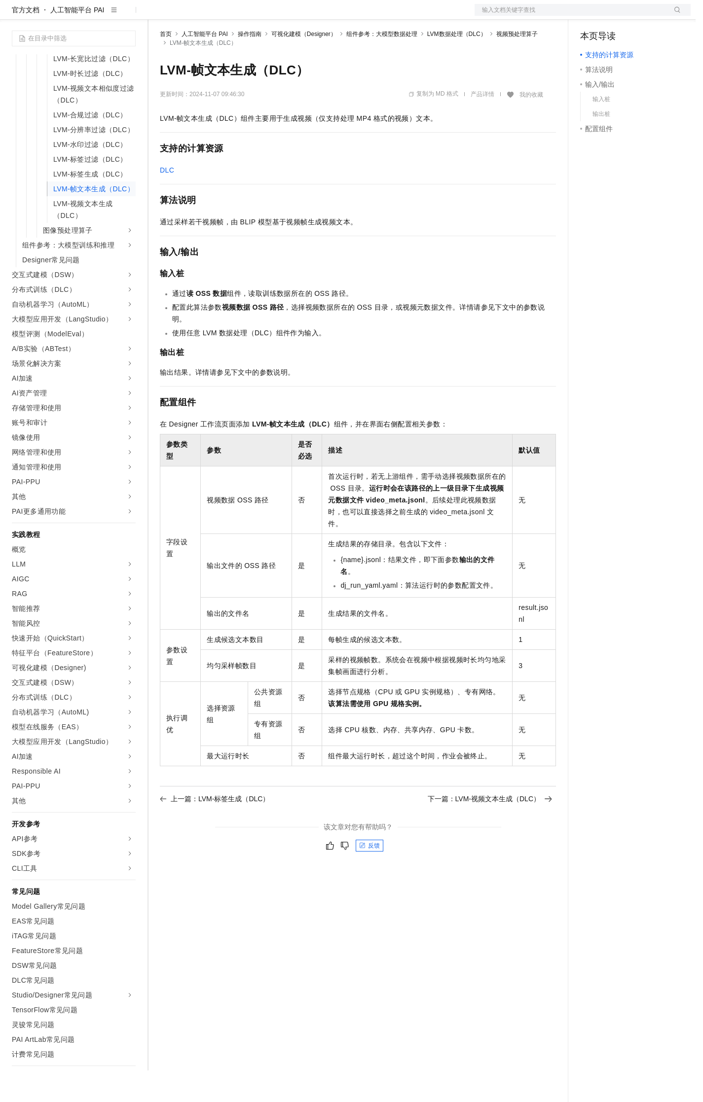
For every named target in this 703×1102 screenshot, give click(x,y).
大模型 (101, 16)
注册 (638, 15)
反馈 (369, 877)
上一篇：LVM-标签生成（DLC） (214, 830)
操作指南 (249, 65)
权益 (189, 16)
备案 (591, 15)
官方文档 (25, 41)
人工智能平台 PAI (77, 41)
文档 (570, 15)
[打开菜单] (16, 16)
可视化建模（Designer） (303, 65)
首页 (166, 65)
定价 (213, 16)
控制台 (615, 15)
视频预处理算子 (517, 65)
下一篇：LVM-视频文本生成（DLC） (490, 830)
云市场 (240, 16)
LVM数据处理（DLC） (456, 65)
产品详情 (482, 125)
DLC (167, 202)
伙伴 (267, 16)
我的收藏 (531, 126)
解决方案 (159, 16)
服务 (291, 16)
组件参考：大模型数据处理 (381, 65)
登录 (674, 15)
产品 (128, 16)
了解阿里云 (325, 16)
